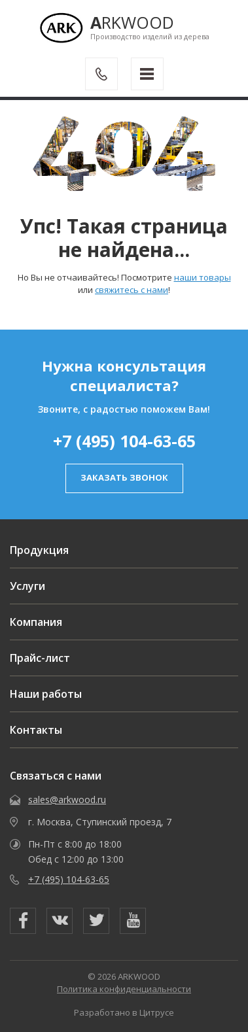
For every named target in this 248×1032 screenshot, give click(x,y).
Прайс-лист (40, 658)
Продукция (39, 550)
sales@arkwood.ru (67, 799)
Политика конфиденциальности (124, 989)
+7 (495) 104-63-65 (124, 441)
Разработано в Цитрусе (124, 1012)
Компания (36, 622)
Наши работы (46, 694)
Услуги (27, 586)
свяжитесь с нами (131, 290)
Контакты (36, 730)
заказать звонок (124, 477)
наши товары (202, 277)
